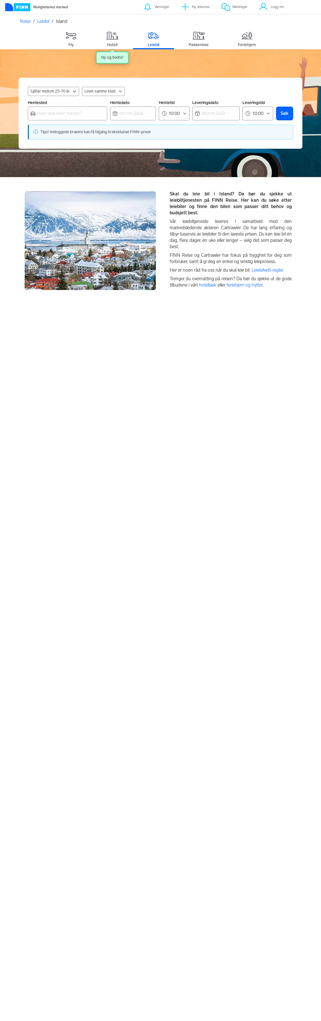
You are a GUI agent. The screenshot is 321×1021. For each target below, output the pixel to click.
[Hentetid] (174, 113)
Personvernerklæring (215, 917)
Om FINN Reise (114, 917)
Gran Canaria (134, 727)
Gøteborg (130, 856)
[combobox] (67, 113)
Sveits (222, 599)
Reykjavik (130, 868)
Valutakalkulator (115, 924)
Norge (35, 408)
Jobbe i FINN (257, 939)
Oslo (218, 868)
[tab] (71, 38)
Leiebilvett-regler (267, 270)
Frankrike (133, 504)
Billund (127, 823)
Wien (34, 749)
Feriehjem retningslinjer (160, 932)
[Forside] (36, 7)
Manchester (40, 705)
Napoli (220, 705)
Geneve (36, 716)
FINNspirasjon (258, 924)
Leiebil (43, 21)
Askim (219, 823)
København (132, 834)
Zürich (35, 738)
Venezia (221, 727)
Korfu (34, 856)
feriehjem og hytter (244, 285)
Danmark (132, 408)
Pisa (218, 749)
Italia (221, 504)
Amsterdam (40, 727)
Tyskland (38, 599)
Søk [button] (285, 113)
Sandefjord (224, 834)
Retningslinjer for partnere (164, 920)
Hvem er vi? (255, 932)
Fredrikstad (224, 845)
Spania (130, 599)
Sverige (224, 408)
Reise (25, 21)
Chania (36, 868)
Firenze (221, 738)
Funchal (37, 823)
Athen (35, 845)
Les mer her (156, 1011)
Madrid (128, 749)
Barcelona (131, 716)
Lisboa (35, 834)
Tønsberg (223, 856)
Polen (35, 504)
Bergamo (223, 716)
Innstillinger (207, 924)
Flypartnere (159, 942)
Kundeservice (257, 917)
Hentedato (120, 102)
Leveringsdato (205, 102)
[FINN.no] (48, 916)
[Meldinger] (234, 7)
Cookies (204, 932)
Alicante (129, 705)
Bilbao (127, 738)
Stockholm (131, 845)
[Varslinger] (156, 7)
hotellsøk (207, 285)
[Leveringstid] (257, 113)
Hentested (37, 102)
